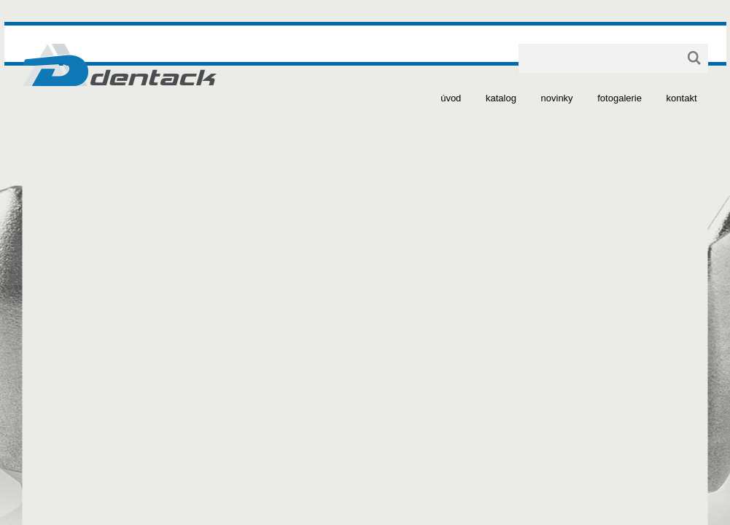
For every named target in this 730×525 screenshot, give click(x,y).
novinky (557, 98)
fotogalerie (619, 98)
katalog (501, 98)
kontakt (682, 98)
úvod (450, 98)
